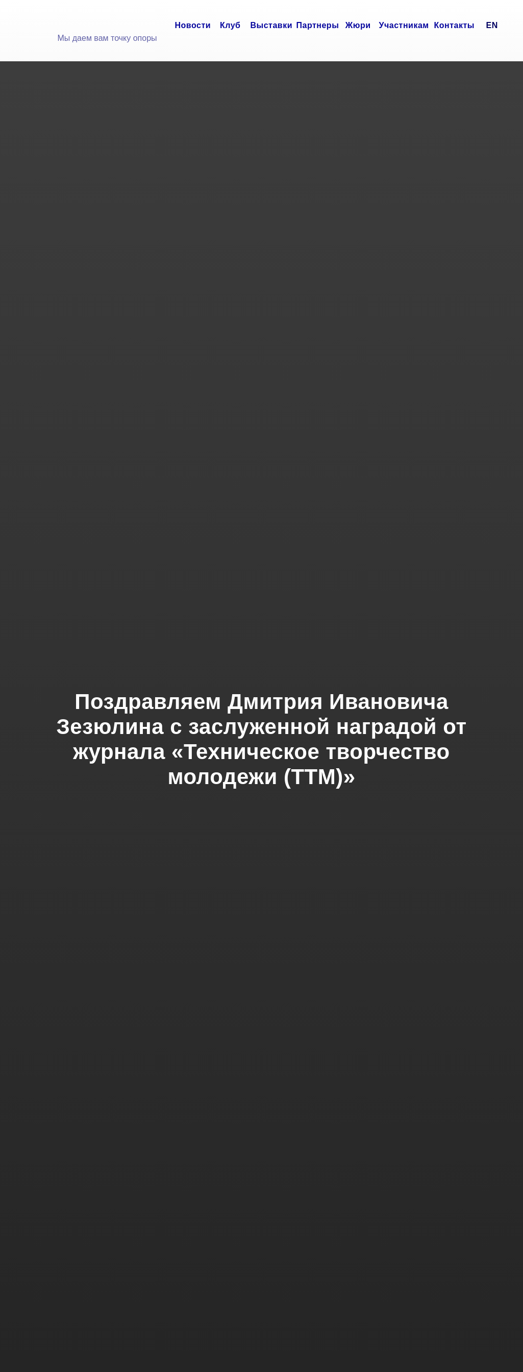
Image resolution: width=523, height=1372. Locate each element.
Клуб (230, 25)
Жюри (358, 25)
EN (492, 25)
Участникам (404, 25)
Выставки (272, 25)
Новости (193, 25)
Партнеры (317, 25)
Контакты (454, 25)
